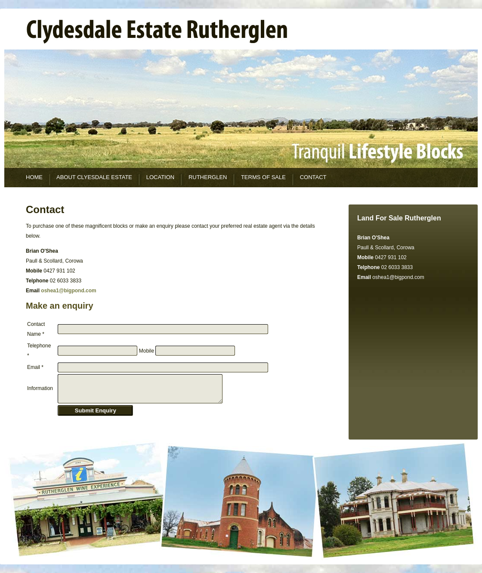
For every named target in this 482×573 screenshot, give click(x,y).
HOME (34, 177)
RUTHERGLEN (207, 177)
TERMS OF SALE (263, 177)
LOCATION (160, 177)
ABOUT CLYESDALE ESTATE (94, 177)
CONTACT (313, 177)
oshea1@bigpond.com (398, 277)
